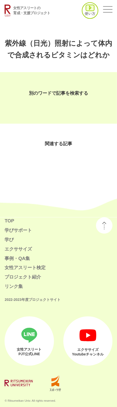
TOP (9, 220)
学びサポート (18, 230)
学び (9, 239)
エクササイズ (18, 249)
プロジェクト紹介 (23, 277)
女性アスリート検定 (25, 267)
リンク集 (14, 286)
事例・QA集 (17, 258)
